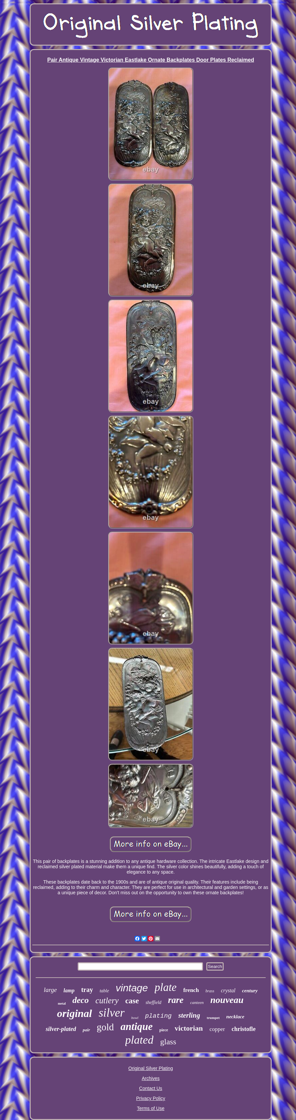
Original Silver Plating (150, 1068)
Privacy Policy (150, 1098)
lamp (69, 990)
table (104, 990)
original (74, 1013)
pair (86, 1029)
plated (139, 1040)
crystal (228, 990)
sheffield (153, 1002)
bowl (134, 1018)
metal (62, 1003)
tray (87, 989)
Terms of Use (150, 1108)
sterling (189, 1015)
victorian (189, 1028)
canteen (197, 1002)
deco (80, 1000)
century (250, 990)
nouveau (227, 1000)
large (50, 989)
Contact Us (150, 1088)
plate (166, 987)
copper (217, 1029)
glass (168, 1041)
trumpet (213, 1018)
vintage (132, 987)
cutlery (106, 1000)
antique (137, 1026)
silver (112, 1012)
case (132, 1001)
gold (105, 1027)
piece (163, 1030)
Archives (151, 1078)
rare (176, 1000)
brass (210, 991)
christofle (244, 1029)
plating (158, 1016)
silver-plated (61, 1029)
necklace (235, 1016)
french (191, 990)
